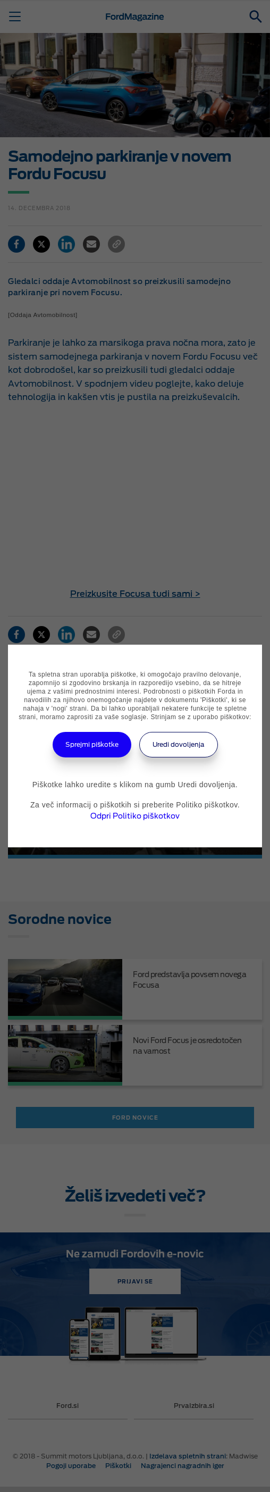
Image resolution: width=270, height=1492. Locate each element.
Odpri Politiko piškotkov (135, 816)
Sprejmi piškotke (92, 744)
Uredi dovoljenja (179, 744)
